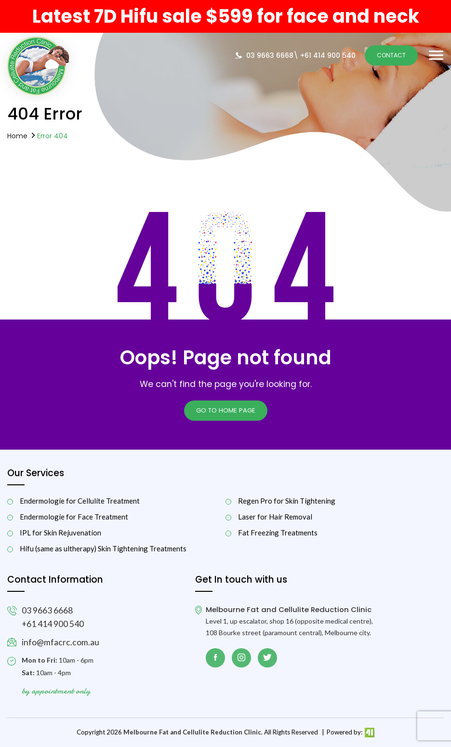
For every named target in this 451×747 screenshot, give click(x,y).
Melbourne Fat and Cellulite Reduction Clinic (192, 732)
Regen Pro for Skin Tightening (286, 501)
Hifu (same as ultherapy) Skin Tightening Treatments (103, 548)
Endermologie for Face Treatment (74, 516)
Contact (391, 55)
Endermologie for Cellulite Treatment (80, 501)
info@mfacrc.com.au (60, 642)
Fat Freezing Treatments (278, 532)
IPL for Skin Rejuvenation (60, 532)
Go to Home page (225, 410)
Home (17, 135)
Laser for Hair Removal (275, 516)
